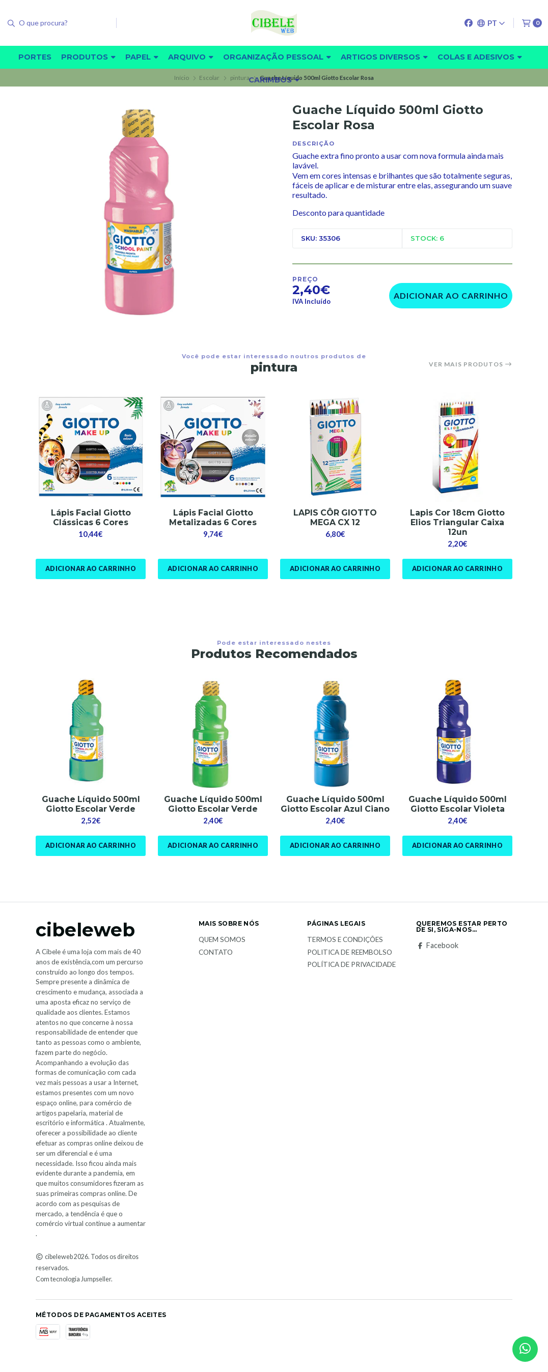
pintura (240, 77)
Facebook (437, 955)
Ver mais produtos (470, 364)
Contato (216, 962)
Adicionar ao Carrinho (451, 295)
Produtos (88, 57)
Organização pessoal (277, 57)
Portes (34, 57)
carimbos (274, 79)
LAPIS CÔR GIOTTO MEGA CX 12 (335, 517)
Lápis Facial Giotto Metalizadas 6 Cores (213, 517)
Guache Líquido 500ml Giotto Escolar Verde (91, 804)
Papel (141, 57)
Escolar (209, 77)
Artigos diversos (384, 57)
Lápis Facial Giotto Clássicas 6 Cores (90, 517)
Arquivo (190, 57)
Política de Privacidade (351, 975)
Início (181, 77)
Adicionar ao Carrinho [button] (90, 569)
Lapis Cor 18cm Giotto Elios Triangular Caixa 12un (457, 522)
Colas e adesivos (479, 57)
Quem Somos (222, 950)
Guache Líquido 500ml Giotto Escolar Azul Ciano (335, 809)
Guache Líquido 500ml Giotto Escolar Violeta (457, 804)
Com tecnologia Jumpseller (73, 1289)
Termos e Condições (345, 950)
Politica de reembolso (349, 962)
